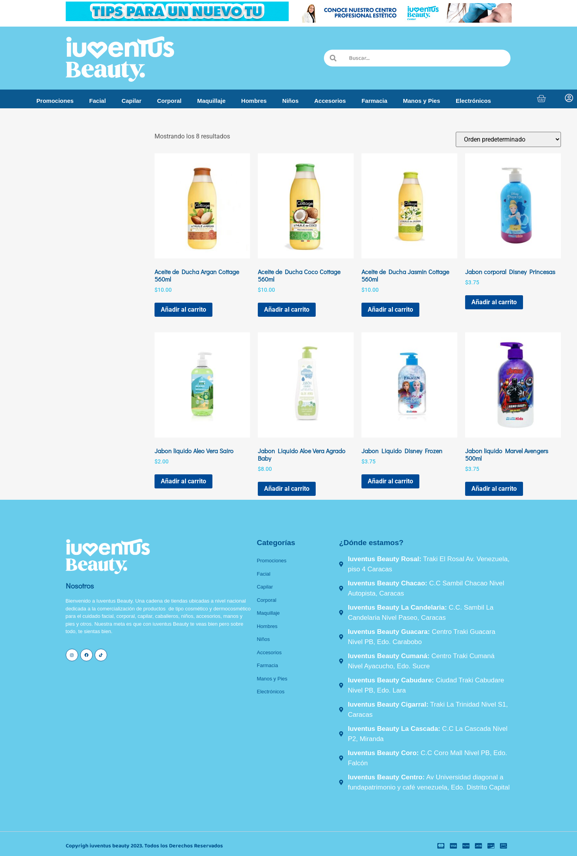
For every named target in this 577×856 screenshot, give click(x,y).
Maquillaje (211, 100)
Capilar (132, 100)
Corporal (169, 100)
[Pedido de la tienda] (508, 139)
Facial (97, 100)
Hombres (254, 100)
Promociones (55, 100)
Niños (290, 100)
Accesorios (330, 100)
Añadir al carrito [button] (183, 309)
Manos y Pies (421, 100)
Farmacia (374, 100)
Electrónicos (473, 100)
